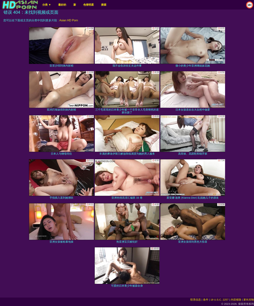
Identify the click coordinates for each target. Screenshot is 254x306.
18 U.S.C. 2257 (219, 299)
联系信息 (195, 299)
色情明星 (88, 4)
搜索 (103, 4)
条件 (205, 299)
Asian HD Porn (68, 20)
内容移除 (236, 299)
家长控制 (248, 299)
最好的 (62, 4)
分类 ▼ (46, 4)
